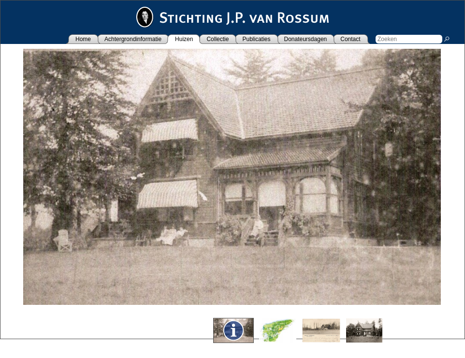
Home (83, 39)
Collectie (217, 39)
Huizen (184, 39)
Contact (350, 39)
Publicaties (256, 39)
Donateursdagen (305, 39)
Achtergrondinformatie (132, 39)
